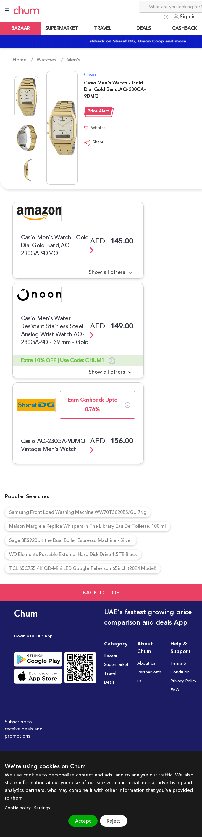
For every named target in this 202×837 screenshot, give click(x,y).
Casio (90, 74)
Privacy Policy (183, 682)
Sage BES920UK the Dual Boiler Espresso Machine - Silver (71, 540)
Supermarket (116, 665)
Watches (46, 60)
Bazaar (110, 656)
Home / (22, 60)
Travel (110, 674)
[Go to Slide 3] (26, 170)
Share (94, 143)
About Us (146, 664)
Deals (109, 683)
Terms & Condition (180, 668)
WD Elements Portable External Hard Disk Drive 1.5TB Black (73, 554)
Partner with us (149, 677)
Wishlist (94, 128)
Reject (113, 821)
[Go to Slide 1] (26, 96)
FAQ (174, 690)
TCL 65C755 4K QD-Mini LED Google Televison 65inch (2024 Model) (83, 569)
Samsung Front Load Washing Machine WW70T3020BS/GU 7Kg (78, 512)
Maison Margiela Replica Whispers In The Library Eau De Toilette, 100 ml (87, 526)
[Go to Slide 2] (26, 137)
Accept (83, 821)
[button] (45, 128)
